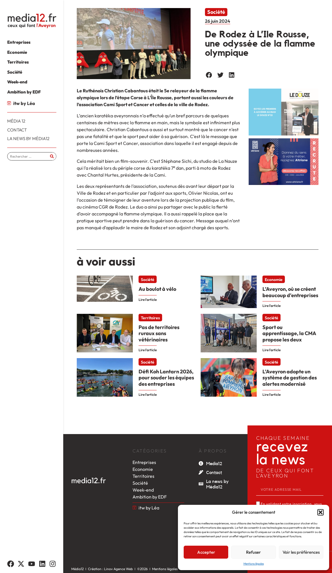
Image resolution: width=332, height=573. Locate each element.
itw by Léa (24, 103)
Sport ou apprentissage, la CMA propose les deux (289, 333)
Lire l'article (148, 299)
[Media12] (201, 463)
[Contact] (201, 472)
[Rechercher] (52, 156)
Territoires (150, 317)
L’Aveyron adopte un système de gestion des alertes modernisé (289, 377)
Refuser (253, 552)
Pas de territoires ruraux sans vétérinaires (159, 333)
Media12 (214, 463)
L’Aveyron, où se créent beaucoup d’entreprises (290, 292)
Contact (214, 472)
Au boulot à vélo (157, 289)
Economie (274, 279)
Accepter (206, 552)
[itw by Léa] (9, 103)
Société (216, 12)
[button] (320, 512)
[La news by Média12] (201, 484)
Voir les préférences (301, 552)
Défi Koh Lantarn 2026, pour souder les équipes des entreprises (166, 377)
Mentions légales (253, 564)
